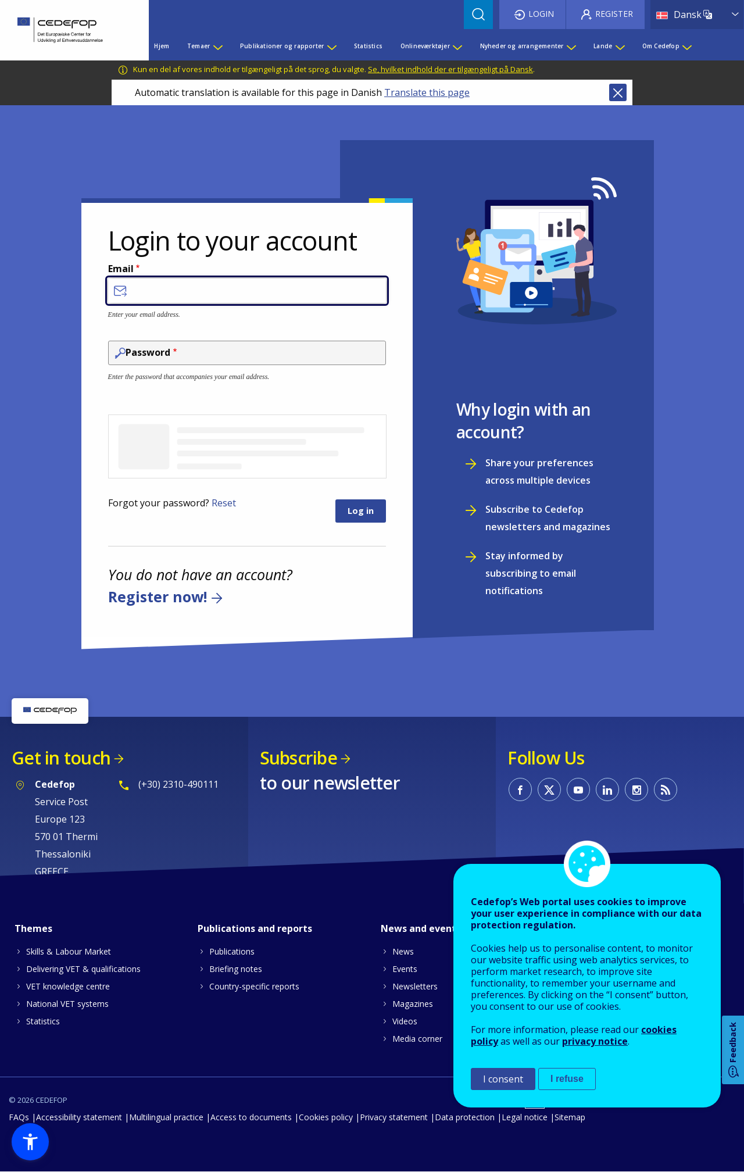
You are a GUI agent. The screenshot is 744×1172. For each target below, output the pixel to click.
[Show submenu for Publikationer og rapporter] (331, 45)
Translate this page (427, 92)
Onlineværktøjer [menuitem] (425, 46)
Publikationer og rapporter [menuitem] (282, 46)
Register (614, 13)
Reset (224, 502)
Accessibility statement (79, 1117)
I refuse (567, 1079)
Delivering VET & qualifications (83, 968)
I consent (503, 1079)
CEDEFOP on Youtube (578, 789)
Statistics (43, 1021)
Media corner (417, 1038)
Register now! (157, 597)
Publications (232, 951)
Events (404, 968)
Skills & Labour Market (68, 951)
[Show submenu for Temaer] (217, 45)
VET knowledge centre (68, 986)
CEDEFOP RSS (665, 789)
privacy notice (595, 1041)
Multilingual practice (166, 1117)
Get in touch (61, 758)
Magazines (412, 1003)
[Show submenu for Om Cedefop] (686, 45)
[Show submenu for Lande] (619, 45)
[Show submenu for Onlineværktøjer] (456, 45)
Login (541, 13)
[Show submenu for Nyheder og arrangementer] (570, 45)
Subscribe (298, 758)
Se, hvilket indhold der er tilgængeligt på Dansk (450, 69)
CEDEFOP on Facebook (520, 789)
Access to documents (251, 1117)
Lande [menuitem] (602, 46)
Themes (33, 928)
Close (618, 92)
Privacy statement (394, 1117)
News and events (421, 928)
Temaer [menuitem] (198, 46)
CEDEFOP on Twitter (549, 789)
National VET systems (67, 1003)
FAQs (19, 1117)
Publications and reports (255, 928)
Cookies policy (326, 1117)
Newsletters (415, 986)
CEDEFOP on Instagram (636, 789)
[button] (30, 1141)
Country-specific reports (254, 986)
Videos (404, 1021)
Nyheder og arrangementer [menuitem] (522, 46)
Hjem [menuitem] (161, 46)
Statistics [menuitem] (368, 46)
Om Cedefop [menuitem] (660, 46)
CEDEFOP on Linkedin (607, 789)
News (403, 951)
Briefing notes (235, 968)
